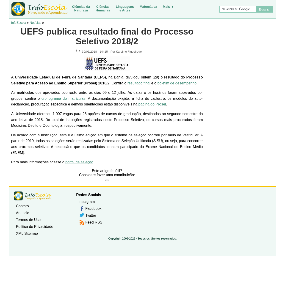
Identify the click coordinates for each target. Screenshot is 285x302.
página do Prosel (152, 104)
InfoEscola (18, 22)
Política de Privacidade (34, 227)
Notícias (35, 22)
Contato (22, 206)
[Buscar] (238, 9)
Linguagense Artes (125, 8)
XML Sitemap (27, 233)
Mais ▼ (168, 6)
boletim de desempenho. (177, 83)
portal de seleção (79, 162)
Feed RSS (93, 222)
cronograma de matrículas (64, 98)
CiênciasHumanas (103, 8)
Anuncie (22, 213)
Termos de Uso (28, 220)
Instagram (86, 202)
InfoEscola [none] (32, 195)
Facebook (93, 208)
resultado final (138, 83)
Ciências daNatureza (81, 8)
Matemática (148, 6)
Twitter (90, 215)
